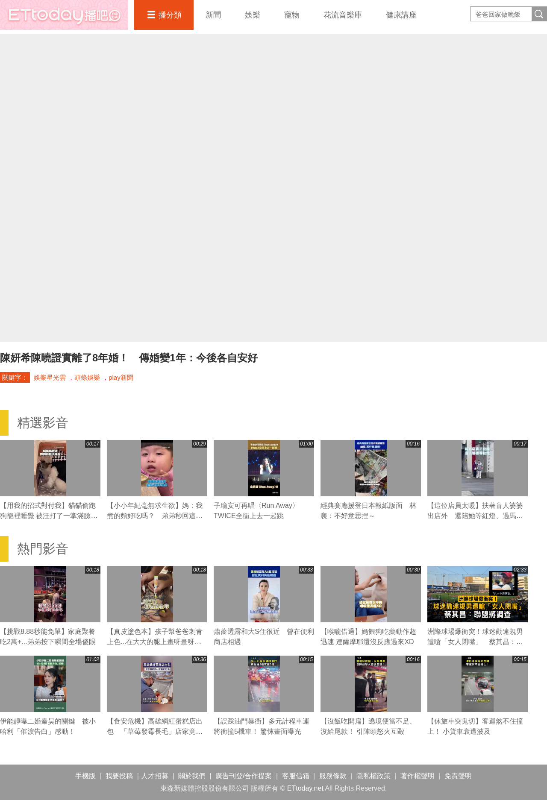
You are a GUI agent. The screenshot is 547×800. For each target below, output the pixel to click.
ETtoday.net (305, 788)
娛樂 (252, 15)
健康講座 (401, 15)
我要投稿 (119, 775)
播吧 (64, 15)
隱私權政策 (373, 775)
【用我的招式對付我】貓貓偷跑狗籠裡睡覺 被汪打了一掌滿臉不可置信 (48, 516)
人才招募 (154, 775)
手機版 (85, 775)
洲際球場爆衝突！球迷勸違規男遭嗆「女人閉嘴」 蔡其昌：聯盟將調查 (475, 642)
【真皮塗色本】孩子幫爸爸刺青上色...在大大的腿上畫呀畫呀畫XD (155, 642)
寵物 (292, 15)
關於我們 (192, 775)
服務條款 (333, 775)
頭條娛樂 (87, 377)
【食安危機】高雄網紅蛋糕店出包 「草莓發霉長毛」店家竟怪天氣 (155, 731)
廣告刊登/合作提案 (243, 775)
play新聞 (121, 377)
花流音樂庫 (342, 15)
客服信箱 (295, 775)
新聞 (213, 15)
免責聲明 (458, 775)
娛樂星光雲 (50, 377)
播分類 (170, 15)
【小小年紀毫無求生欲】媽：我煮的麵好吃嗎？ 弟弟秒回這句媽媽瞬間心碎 (155, 516)
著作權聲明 (417, 775)
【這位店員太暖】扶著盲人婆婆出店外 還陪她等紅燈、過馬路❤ (475, 516)
